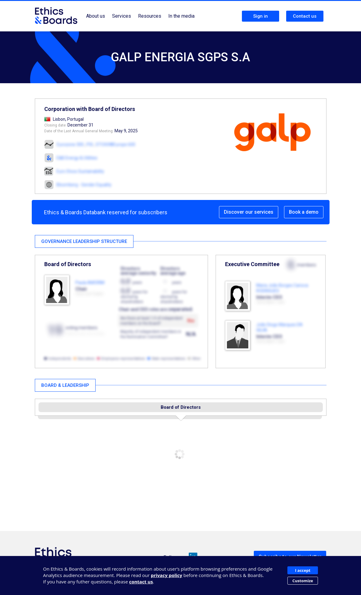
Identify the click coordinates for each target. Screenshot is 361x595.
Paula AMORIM (89, 282)
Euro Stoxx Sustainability (80, 171)
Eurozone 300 (70, 144)
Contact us (304, 16)
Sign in (260, 16)
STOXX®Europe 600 (115, 144)
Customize (302, 580)
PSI (89, 144)
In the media (181, 16)
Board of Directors (181, 407)
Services (121, 16)
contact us (141, 582)
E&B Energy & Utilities (77, 157)
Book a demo (304, 212)
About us (95, 16)
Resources (149, 16)
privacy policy (166, 575)
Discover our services (248, 212)
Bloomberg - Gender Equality (84, 184)
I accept (302, 570)
